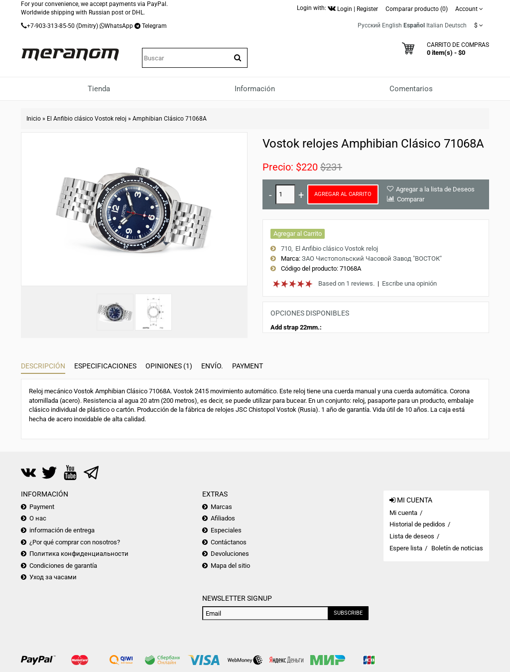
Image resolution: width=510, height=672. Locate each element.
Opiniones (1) (168, 366)
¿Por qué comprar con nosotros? (74, 542)
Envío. (212, 366)
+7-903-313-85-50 (51, 25)
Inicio (33, 118)
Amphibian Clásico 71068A (169, 118)
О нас (37, 518)
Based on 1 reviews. (346, 283)
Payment (247, 366)
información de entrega (62, 530)
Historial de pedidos (417, 524)
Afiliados (223, 518)
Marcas (221, 506)
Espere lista (405, 548)
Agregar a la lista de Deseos (435, 189)
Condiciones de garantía (63, 565)
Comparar (410, 199)
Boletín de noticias (457, 548)
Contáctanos (229, 542)
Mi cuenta (403, 512)
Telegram (154, 25)
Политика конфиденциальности (78, 553)
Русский (369, 25)
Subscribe (348, 613)
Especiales (226, 530)
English (392, 25)
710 (286, 248)
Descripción (43, 366)
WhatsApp (119, 25)
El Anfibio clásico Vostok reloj (87, 118)
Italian (434, 25)
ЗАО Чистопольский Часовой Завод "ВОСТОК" (372, 258)
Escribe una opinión (409, 283)
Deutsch (456, 25)
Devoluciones (230, 553)
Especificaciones (105, 366)
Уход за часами (53, 577)
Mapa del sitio (230, 565)
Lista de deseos (411, 536)
